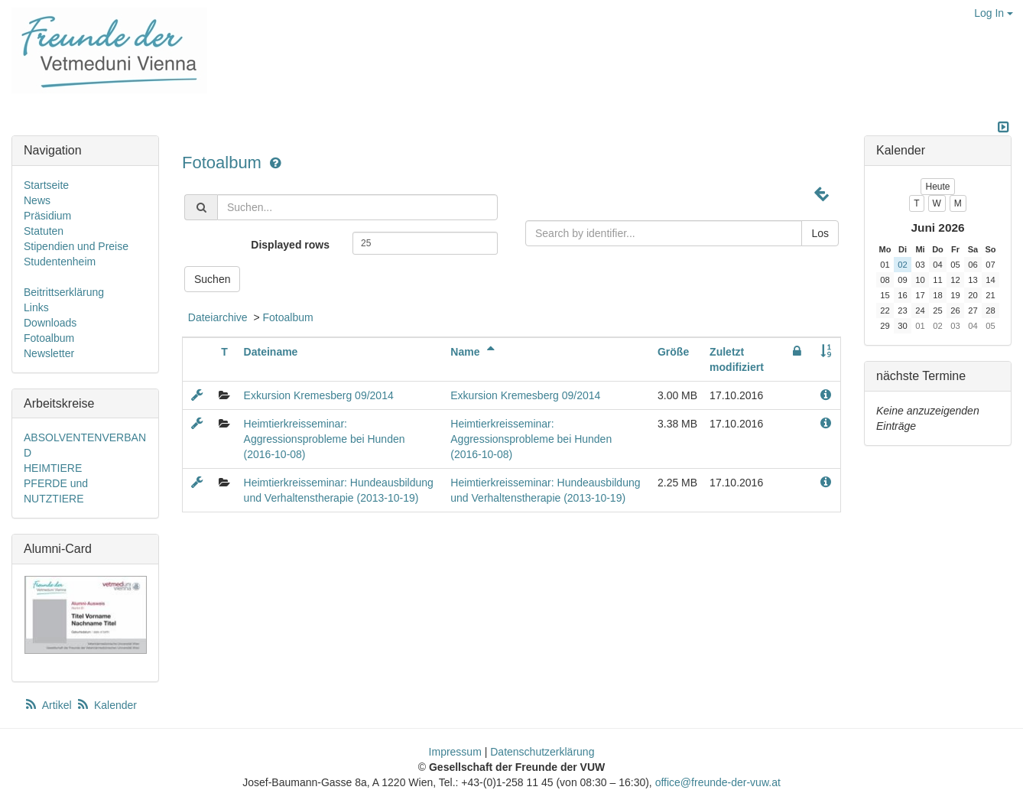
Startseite (46, 185)
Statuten (43, 231)
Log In (993, 13)
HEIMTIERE (53, 468)
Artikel (49, 705)
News (37, 200)
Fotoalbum (224, 162)
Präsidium (47, 216)
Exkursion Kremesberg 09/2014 (319, 395)
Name (474, 352)
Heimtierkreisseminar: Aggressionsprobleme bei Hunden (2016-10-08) (324, 439)
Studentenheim (60, 261)
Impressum (455, 752)
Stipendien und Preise (76, 246)
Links (36, 307)
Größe (673, 352)
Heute (937, 186)
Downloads (50, 323)
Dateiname (271, 352)
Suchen (212, 279)
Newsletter (49, 353)
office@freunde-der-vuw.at (718, 782)
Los (820, 233)
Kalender (106, 705)
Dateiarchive (218, 317)
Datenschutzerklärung (542, 752)
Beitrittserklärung (64, 292)
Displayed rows (290, 245)
